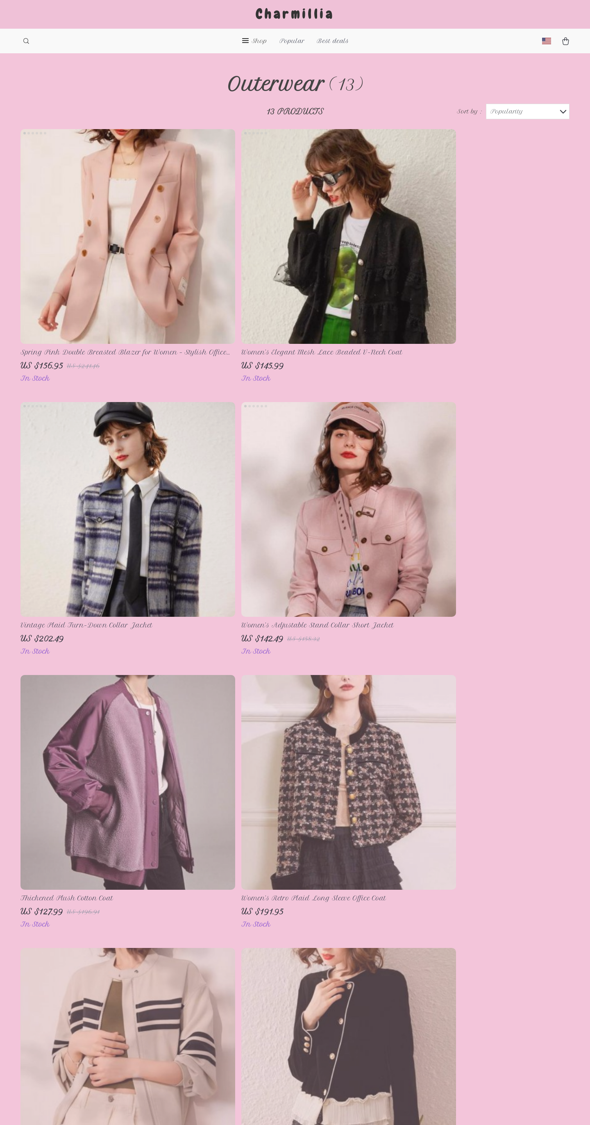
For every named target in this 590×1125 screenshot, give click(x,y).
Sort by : (469, 111)
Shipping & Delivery (346, 982)
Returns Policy (338, 996)
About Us (217, 955)
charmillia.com (451, 955)
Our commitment (454, 1011)
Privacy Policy (226, 982)
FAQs (322, 955)
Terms (310, 1108)
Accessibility (364, 1108)
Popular (291, 41)
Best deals (333, 41)
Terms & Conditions (235, 996)
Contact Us (219, 969)
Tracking (328, 1010)
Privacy (331, 1108)
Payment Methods (343, 969)
